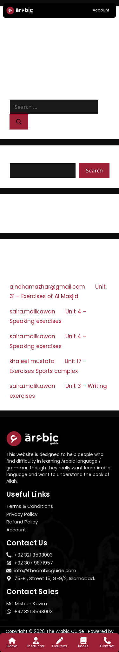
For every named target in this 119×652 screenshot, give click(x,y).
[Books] (83, 640)
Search (19, 159)
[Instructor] (35, 640)
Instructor (35, 645)
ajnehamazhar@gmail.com (47, 287)
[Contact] (107, 640)
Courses (59, 645)
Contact (107, 645)
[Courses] (59, 640)
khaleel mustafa (32, 361)
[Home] (12, 640)
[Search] (19, 122)
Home (12, 645)
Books (83, 645)
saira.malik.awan (32, 311)
